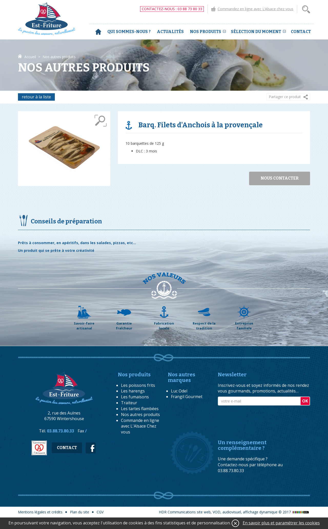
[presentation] (257, 418)
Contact (301, 31)
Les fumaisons (135, 397)
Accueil (98, 31)
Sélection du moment (258, 31)
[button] (288, 96)
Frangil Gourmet (186, 396)
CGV (100, 512)
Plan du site (79, 512)
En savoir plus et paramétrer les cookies (281, 523)
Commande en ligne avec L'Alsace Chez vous (140, 426)
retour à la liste (36, 97)
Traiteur (129, 403)
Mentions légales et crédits (40, 512)
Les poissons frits (138, 385)
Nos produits (208, 31)
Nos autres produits (140, 414)
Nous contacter (280, 178)
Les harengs (133, 391)
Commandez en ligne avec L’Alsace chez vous (255, 8)
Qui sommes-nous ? (129, 31)
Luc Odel (179, 391)
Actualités (170, 31)
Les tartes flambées (140, 408)
